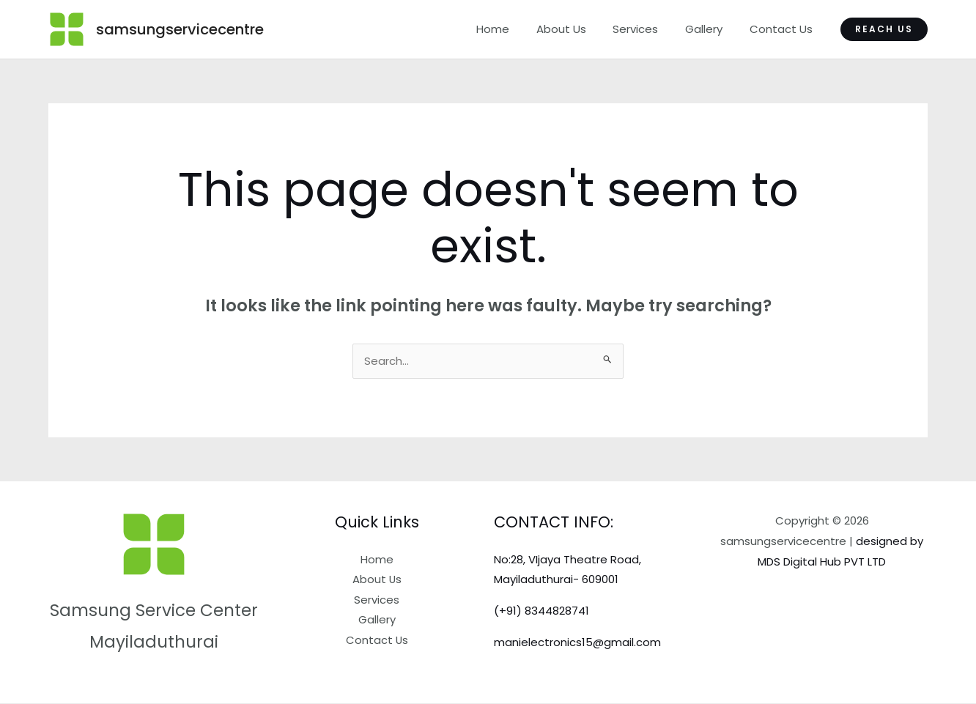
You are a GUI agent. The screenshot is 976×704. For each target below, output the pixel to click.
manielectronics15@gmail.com (577, 643)
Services (647, 29)
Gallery (711, 29)
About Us (578, 29)
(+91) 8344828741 (541, 611)
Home (514, 29)
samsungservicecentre (180, 29)
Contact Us (783, 29)
